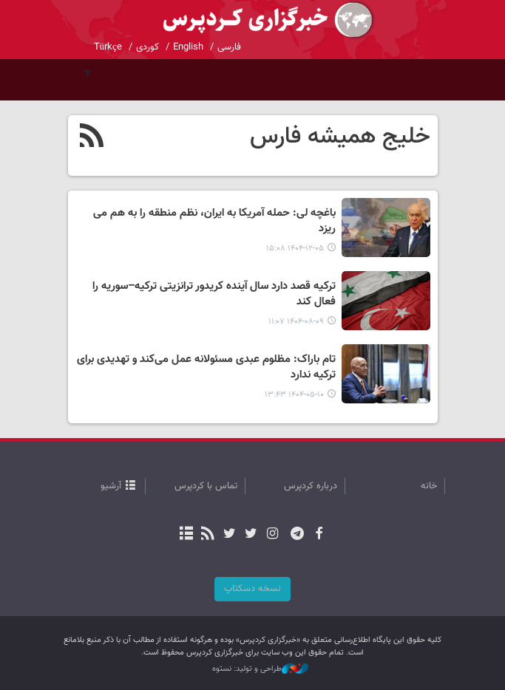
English (188, 47)
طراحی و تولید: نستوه (260, 669)
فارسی (229, 47)
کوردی (147, 47)
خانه (429, 486)
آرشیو (111, 486)
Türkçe (108, 47)
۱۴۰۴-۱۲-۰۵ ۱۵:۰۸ (295, 248)
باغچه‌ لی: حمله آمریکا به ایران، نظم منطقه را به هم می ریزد (214, 221)
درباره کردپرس (310, 486)
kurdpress (253, 20)
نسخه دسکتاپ (252, 588)
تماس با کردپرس (205, 486)
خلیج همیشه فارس (340, 136)
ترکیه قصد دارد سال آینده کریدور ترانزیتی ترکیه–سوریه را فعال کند (214, 294)
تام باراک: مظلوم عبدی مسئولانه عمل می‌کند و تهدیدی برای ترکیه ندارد (206, 367)
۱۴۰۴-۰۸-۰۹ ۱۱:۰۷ (296, 321)
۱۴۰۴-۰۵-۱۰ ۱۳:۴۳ (294, 395)
